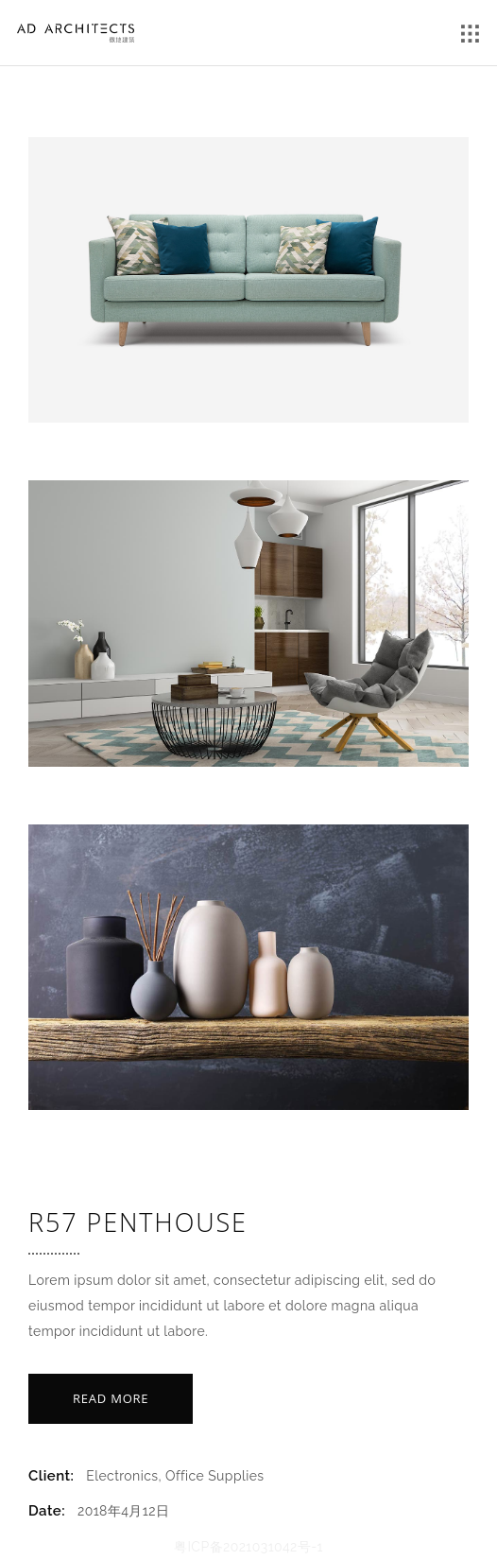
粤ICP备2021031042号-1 (248, 1546)
